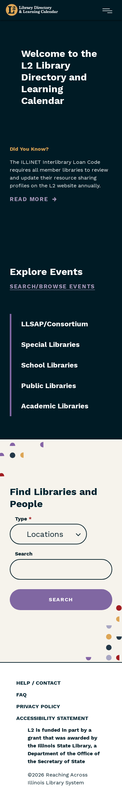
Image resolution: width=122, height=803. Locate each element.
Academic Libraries (54, 406)
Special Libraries (50, 344)
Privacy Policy (38, 706)
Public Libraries (48, 386)
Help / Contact (38, 683)
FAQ (21, 695)
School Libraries (49, 365)
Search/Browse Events (52, 286)
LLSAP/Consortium (54, 324)
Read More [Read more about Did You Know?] (29, 199)
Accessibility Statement (52, 718)
